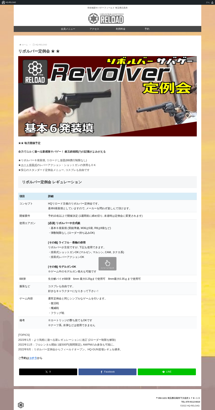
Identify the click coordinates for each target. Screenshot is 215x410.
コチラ (33, 358)
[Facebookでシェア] (108, 372)
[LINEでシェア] (167, 372)
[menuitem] (210, 2)
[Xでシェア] (48, 372)
